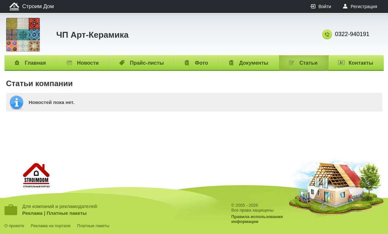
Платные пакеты (67, 213)
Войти (324, 6)
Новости (88, 63)
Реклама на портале (51, 225)
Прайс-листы (147, 63)
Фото (201, 63)
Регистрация (364, 6)
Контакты (361, 63)
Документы (253, 63)
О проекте (14, 225)
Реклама (32, 213)
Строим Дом (38, 6)
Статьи (309, 63)
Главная (35, 63)
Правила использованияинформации (257, 219)
